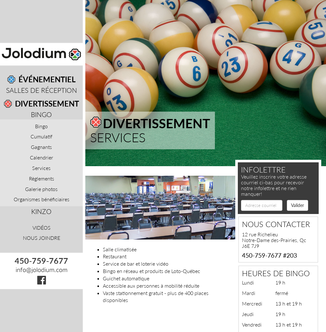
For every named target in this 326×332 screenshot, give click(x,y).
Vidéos (41, 228)
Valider (297, 205)
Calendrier (41, 157)
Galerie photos (41, 189)
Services (41, 168)
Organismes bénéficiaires (41, 199)
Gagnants (41, 147)
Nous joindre (41, 238)
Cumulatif (41, 136)
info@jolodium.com (41, 269)
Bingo (41, 114)
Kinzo (41, 211)
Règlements (41, 178)
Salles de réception (41, 90)
